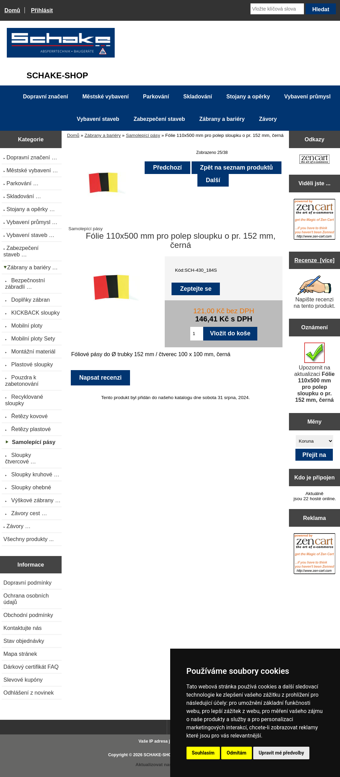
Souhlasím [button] (203, 753)
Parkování (156, 96)
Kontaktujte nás (22, 628)
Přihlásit (42, 10)
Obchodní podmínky (28, 615)
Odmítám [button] (236, 753)
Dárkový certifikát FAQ (31, 667)
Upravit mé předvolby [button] (281, 753)
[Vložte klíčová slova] (277, 8)
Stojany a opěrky (248, 96)
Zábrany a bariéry (102, 135)
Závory (268, 119)
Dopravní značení (45, 96)
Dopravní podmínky (27, 583)
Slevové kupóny (23, 680)
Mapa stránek (20, 654)
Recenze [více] (314, 260)
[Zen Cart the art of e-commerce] (314, 160)
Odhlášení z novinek (28, 692)
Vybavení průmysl (307, 96)
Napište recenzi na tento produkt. (314, 292)
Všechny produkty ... (28, 539)
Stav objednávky (23, 641)
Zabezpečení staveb (159, 119)
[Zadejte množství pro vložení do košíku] (196, 333)
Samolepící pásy (143, 135)
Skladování (197, 96)
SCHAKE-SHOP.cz (161, 754)
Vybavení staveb (98, 119)
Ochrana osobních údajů (26, 598)
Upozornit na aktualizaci (314, 373)
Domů (12, 10)
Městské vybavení (105, 96)
